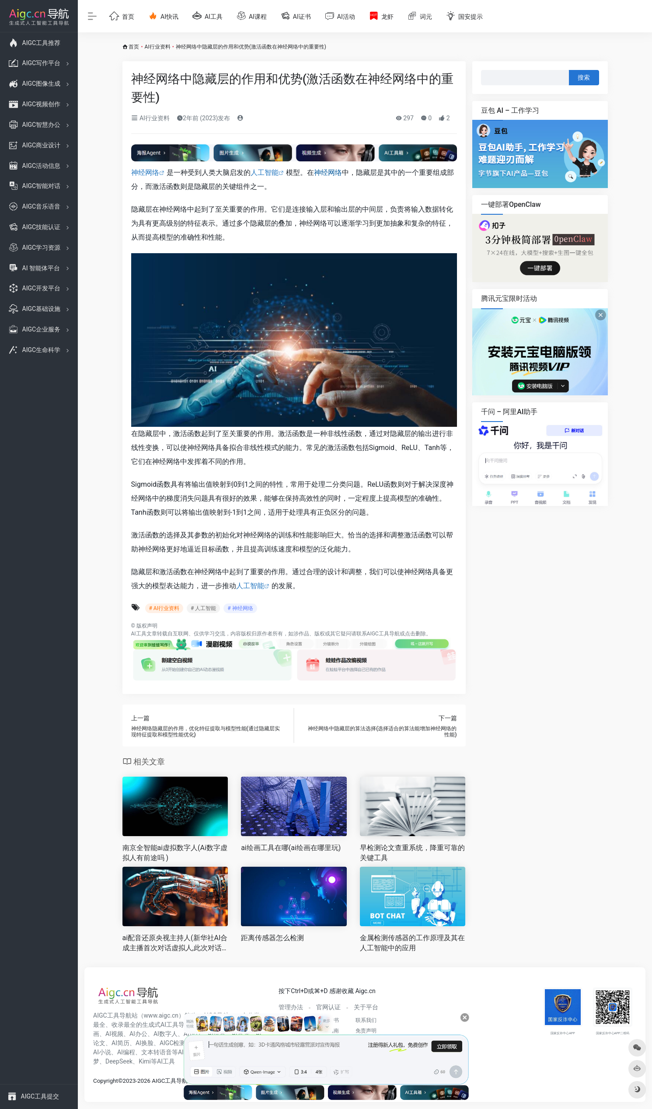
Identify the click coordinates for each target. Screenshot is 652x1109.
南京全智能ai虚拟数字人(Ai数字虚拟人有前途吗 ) (174, 853)
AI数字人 (165, 1033)
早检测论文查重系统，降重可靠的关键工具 (412, 853)
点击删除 (415, 634)
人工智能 (265, 172)
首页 (134, 47)
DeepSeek (118, 1061)
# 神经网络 (240, 608)
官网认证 (328, 1007)
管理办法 (291, 1007)
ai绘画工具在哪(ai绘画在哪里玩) (291, 848)
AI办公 (138, 1033)
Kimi (145, 1061)
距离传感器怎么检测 (272, 938)
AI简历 (120, 1042)
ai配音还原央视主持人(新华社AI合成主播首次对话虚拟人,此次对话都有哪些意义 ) (175, 943)
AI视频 (114, 1033)
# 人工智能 (203, 608)
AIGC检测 (173, 1042)
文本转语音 (156, 1052)
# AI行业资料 (164, 608)
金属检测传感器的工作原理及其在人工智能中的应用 (412, 943)
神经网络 (145, 172)
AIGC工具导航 (383, 634)
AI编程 (126, 1052)
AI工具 (138, 634)
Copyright (105, 1081)
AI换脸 (144, 1042)
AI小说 (102, 1052)
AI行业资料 (158, 47)
